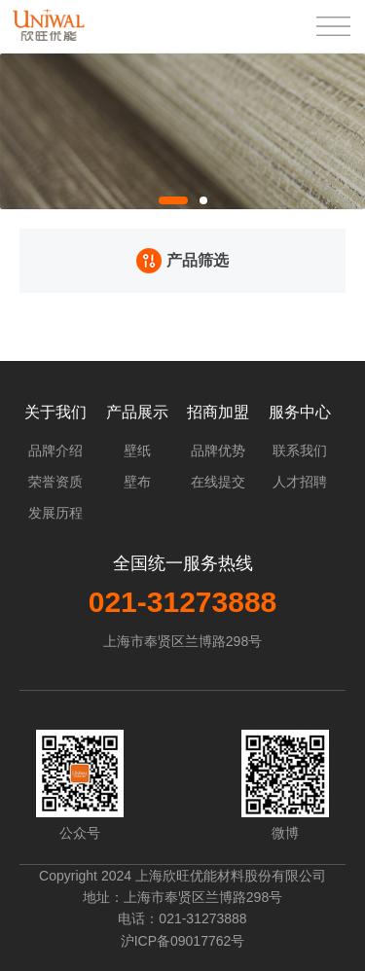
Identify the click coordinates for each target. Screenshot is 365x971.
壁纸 (137, 450)
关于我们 (55, 412)
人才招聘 (300, 481)
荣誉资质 (55, 481)
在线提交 (218, 481)
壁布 (137, 481)
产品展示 (137, 412)
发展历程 (55, 513)
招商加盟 (218, 412)
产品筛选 (182, 260)
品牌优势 (218, 450)
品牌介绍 (55, 450)
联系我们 (300, 450)
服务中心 (300, 412)
